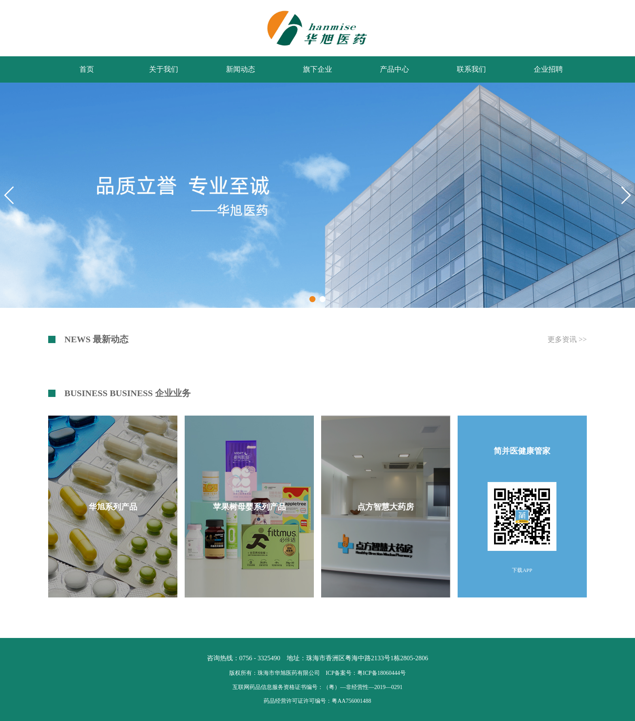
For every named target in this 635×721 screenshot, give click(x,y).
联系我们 (471, 69)
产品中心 (394, 69)
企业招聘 (548, 69)
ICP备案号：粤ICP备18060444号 (366, 673)
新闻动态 (240, 69)
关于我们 (163, 69)
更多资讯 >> (567, 339)
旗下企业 (317, 69)
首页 (86, 69)
